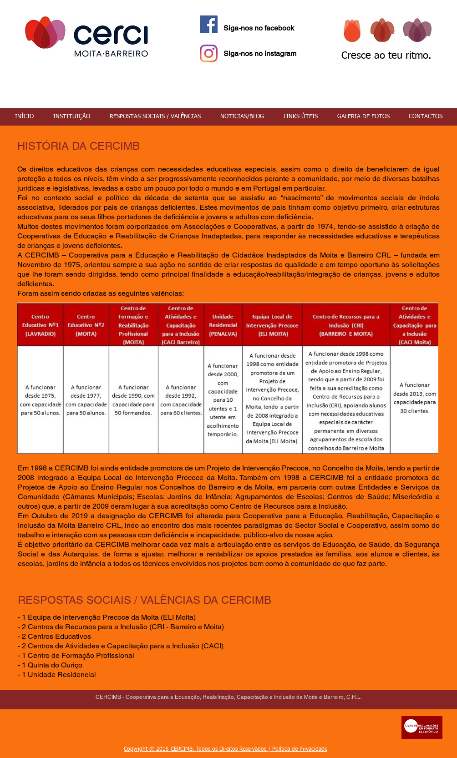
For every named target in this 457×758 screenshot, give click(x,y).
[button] (71, 117)
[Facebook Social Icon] (209, 24)
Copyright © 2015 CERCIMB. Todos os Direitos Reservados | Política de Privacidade (225, 749)
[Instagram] (209, 53)
